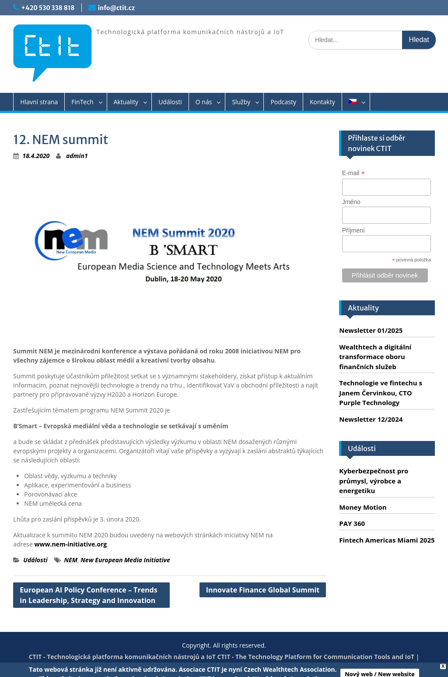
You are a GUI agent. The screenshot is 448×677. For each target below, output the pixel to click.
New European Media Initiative (125, 560)
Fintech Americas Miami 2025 (386, 540)
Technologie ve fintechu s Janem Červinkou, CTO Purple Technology (380, 392)
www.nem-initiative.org (70, 544)
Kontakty (322, 102)
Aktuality (126, 102)
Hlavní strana (39, 102)
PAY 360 (352, 523)
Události (170, 102)
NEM (70, 560)
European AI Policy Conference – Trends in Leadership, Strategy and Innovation (88, 595)
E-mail (353, 173)
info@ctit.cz (116, 8)
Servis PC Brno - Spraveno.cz (241, 666)
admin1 (77, 156)
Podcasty (283, 102)
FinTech (82, 102)
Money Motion (362, 507)
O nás (204, 102)
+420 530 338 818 (47, 8)
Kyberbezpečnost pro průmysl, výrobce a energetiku (373, 480)
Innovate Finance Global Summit (263, 590)
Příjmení (353, 230)
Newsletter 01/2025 (370, 330)
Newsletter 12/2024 (370, 419)
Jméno (351, 201)
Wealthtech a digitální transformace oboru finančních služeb (375, 356)
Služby (241, 102)
